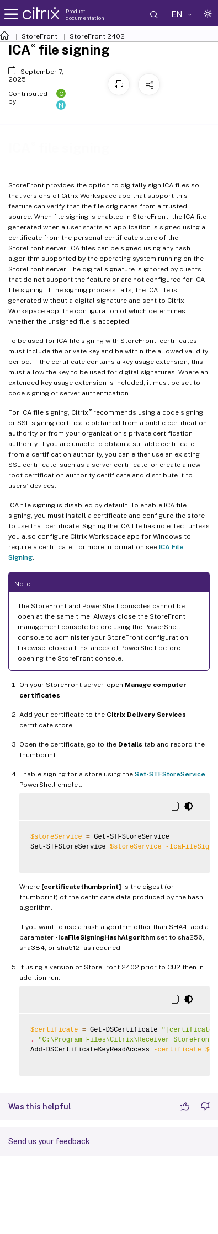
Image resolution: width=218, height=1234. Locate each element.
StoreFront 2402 (97, 36)
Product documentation (85, 14)
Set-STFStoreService (170, 774)
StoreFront (39, 36)
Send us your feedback (49, 1141)
